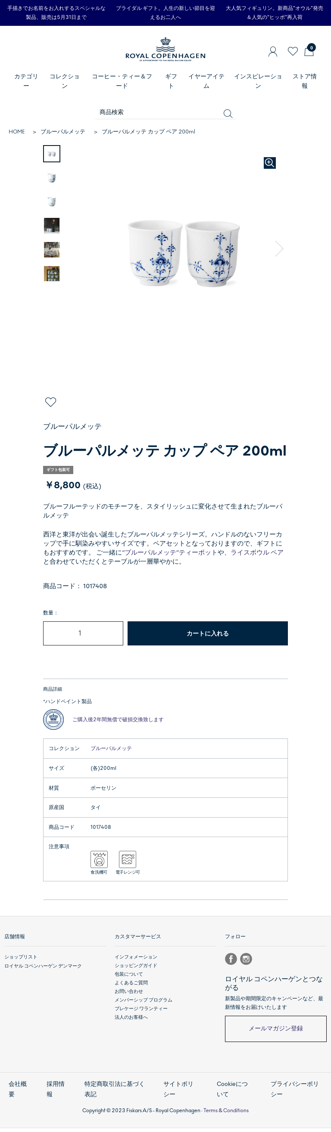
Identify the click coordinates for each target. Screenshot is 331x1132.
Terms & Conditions (226, 1114)
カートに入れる (208, 633)
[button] (279, 249)
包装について (129, 981)
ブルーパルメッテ (63, 131)
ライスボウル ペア (257, 552)
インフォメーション (136, 964)
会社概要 (17, 1095)
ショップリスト (20, 964)
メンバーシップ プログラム (143, 1007)
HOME (17, 131)
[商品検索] (165, 112)
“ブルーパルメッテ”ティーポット (170, 552)
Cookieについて (234, 1095)
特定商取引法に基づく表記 (115, 1095)
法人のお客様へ (131, 1024)
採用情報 (55, 1095)
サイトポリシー (180, 1095)
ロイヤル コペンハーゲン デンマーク (43, 972)
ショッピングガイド (136, 972)
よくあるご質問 (131, 990)
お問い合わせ (129, 999)
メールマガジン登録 (276, 1035)
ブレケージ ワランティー (141, 1016)
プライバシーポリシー (296, 1095)
